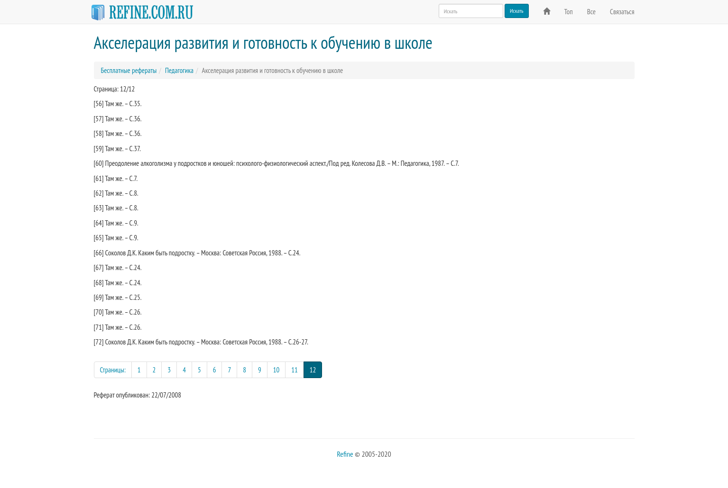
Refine (345, 454)
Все (591, 11)
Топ (568, 11)
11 (294, 369)
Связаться (622, 11)
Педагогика (179, 70)
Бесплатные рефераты (129, 70)
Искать (517, 10)
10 (276, 369)
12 (316, 369)
